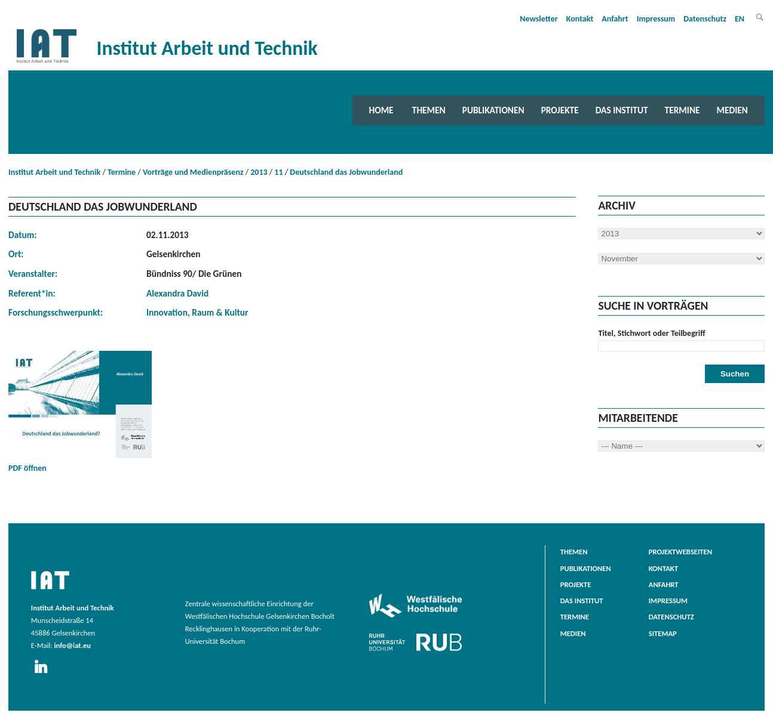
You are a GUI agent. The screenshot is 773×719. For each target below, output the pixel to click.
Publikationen (493, 110)
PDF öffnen (80, 412)
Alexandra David (177, 293)
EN (739, 19)
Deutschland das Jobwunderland (346, 172)
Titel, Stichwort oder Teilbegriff (651, 333)
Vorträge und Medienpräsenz (193, 172)
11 (278, 172)
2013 (258, 172)
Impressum (656, 19)
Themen (429, 110)
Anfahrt (615, 19)
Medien (732, 110)
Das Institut (622, 110)
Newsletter (539, 19)
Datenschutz (704, 19)
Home (381, 110)
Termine (682, 110)
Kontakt (579, 19)
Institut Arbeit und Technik (54, 172)
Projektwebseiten (680, 551)
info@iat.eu (72, 645)
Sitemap (663, 633)
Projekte (560, 110)
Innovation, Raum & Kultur (197, 312)
